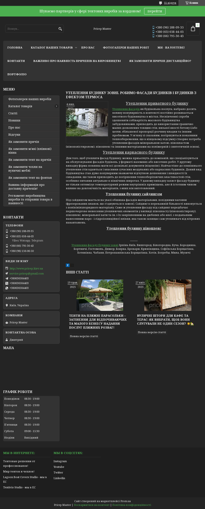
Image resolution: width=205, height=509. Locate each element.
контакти (16, 61)
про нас (88, 47)
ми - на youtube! (171, 47)
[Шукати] (60, 29)
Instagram (60, 461)
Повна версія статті (84, 336)
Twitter (58, 472)
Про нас (14, 127)
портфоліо (17, 74)
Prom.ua (125, 501)
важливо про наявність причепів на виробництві (77, 61)
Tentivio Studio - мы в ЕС (19, 487)
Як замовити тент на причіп (29, 160)
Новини (14, 120)
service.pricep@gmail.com (26, 273)
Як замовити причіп (23, 142)
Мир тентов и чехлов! (18, 471)
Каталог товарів (20, 106)
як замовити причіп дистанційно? (160, 61)
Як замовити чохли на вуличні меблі (25, 168)
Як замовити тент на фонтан (30, 178)
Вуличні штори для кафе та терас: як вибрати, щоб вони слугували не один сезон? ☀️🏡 (165, 319)
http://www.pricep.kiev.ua (26, 268)
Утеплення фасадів (126, 109)
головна (14, 47)
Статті (12, 113)
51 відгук (170, 3)
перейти (154, 11)
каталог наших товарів (52, 47)
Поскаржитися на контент (92, 505)
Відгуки (14, 134)
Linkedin (59, 478)
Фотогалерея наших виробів (29, 99)
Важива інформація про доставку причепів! (26, 186)
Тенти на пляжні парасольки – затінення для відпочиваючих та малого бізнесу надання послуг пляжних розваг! (98, 321)
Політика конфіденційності (131, 505)
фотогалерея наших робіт (126, 47)
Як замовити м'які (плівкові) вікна (29, 150)
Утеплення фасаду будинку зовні (95, 245)
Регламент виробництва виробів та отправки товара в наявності (30, 199)
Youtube (59, 467)
